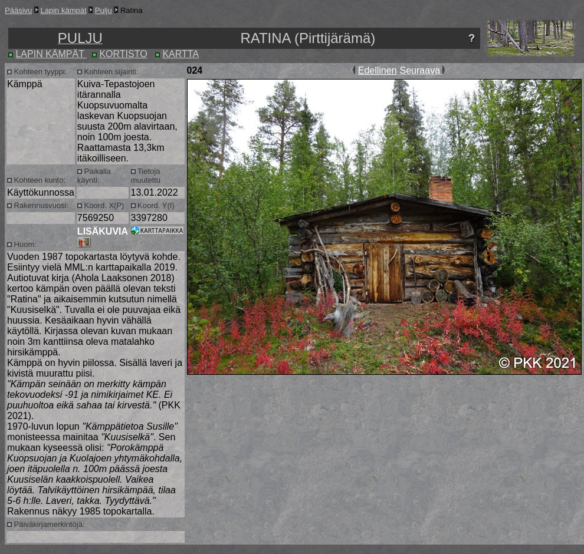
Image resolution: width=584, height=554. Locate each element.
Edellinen (377, 70)
